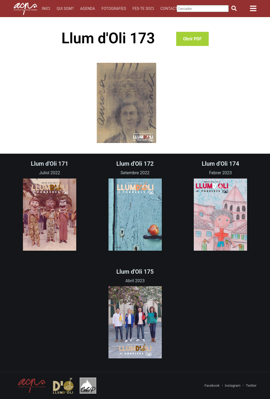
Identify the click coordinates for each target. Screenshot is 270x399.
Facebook (211, 385)
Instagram (233, 385)
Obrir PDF (192, 38)
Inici (46, 8)
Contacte (170, 8)
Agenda (87, 8)
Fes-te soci (143, 8)
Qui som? (65, 8)
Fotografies (114, 8)
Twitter (251, 385)
